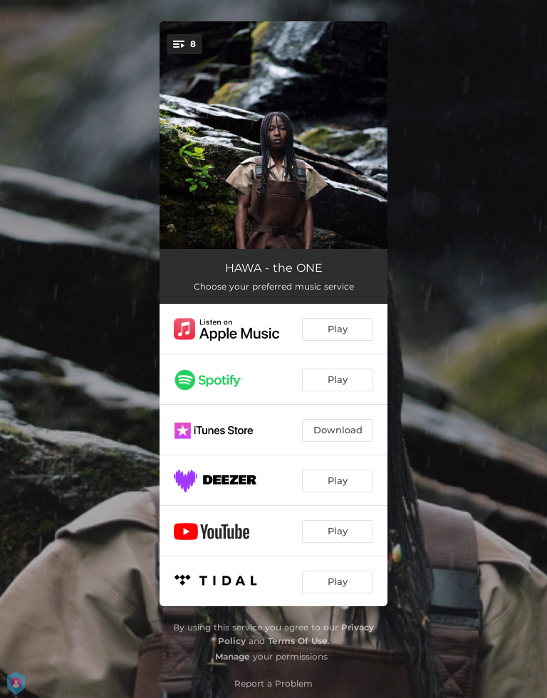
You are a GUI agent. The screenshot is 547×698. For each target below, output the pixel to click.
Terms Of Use (298, 640)
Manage (232, 656)
